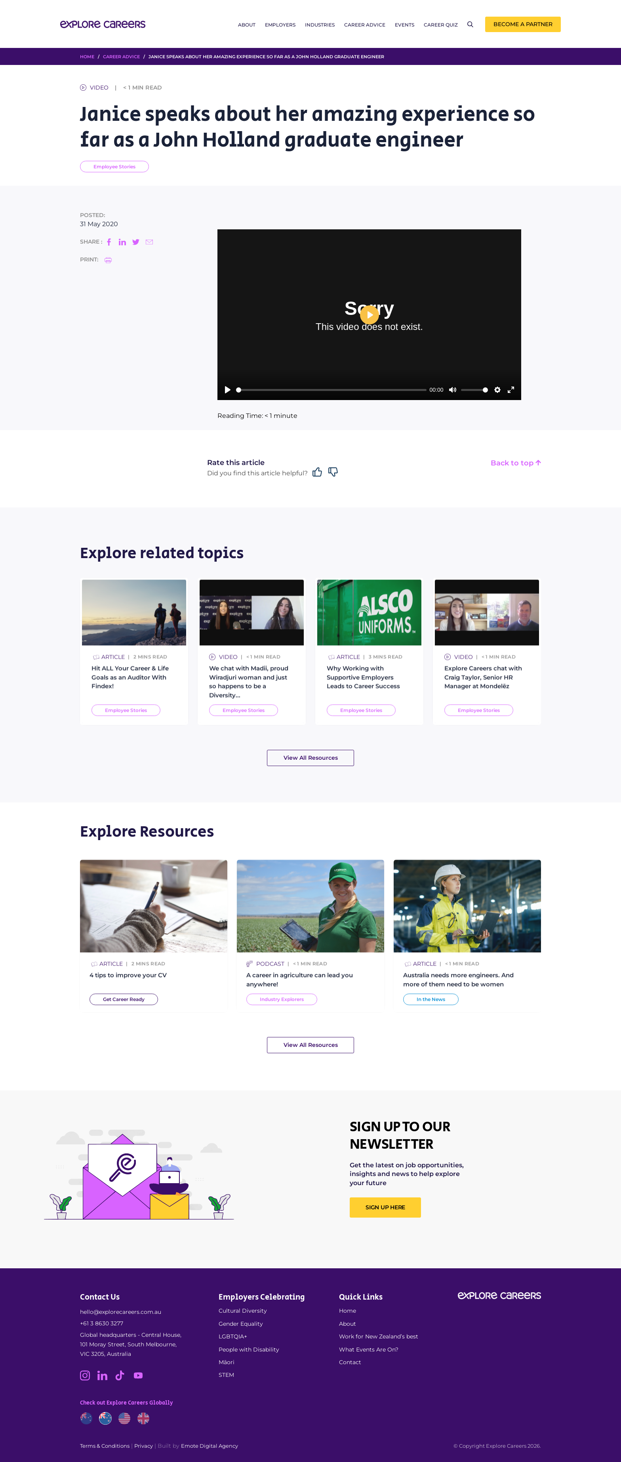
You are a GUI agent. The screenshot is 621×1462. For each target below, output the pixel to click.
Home (347, 1310)
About (246, 25)
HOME (87, 56)
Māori (226, 1362)
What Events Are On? (368, 1349)
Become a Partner (522, 24)
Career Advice (364, 25)
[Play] (227, 389)
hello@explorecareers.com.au (120, 1311)
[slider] (331, 390)
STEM (226, 1374)
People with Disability (249, 1349)
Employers (280, 25)
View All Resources (311, 757)
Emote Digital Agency (209, 1446)
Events (404, 25)
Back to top (516, 463)
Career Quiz (441, 25)
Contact (350, 1362)
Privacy (143, 1446)
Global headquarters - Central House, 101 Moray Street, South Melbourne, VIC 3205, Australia (130, 1344)
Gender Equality (241, 1323)
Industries (320, 25)
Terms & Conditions (105, 1446)
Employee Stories (114, 167)
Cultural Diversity (243, 1310)
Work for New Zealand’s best (378, 1336)
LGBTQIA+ (233, 1336)
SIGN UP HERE (385, 1207)
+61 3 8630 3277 (101, 1323)
